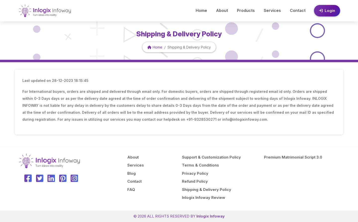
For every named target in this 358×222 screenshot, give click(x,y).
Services (272, 10)
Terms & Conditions (200, 165)
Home (201, 10)
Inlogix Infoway (210, 216)
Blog (131, 173)
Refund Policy (195, 181)
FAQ (131, 189)
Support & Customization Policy (211, 157)
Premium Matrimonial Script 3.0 (293, 157)
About (222, 10)
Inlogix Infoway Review (203, 197)
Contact (298, 10)
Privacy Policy (195, 173)
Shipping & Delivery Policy (206, 189)
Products (246, 10)
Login (327, 10)
